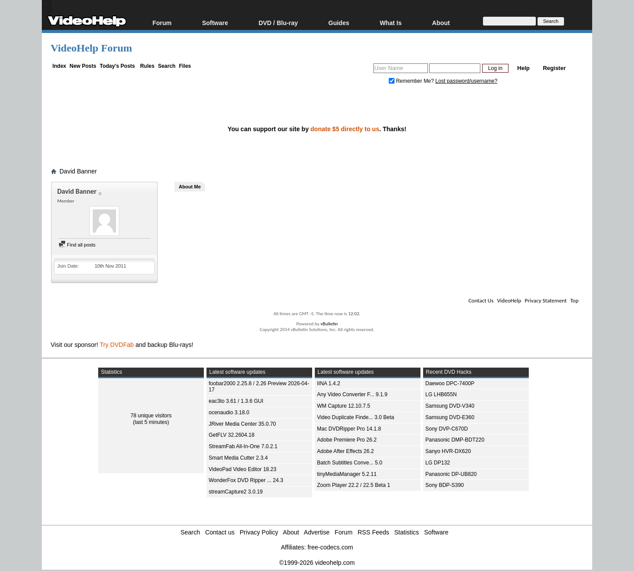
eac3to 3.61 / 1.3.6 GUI (236, 401)
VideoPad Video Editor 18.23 (242, 469)
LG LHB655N (441, 394)
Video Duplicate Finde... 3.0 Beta (355, 417)
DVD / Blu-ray (278, 22)
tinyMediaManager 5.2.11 (346, 474)
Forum (162, 22)
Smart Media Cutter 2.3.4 (238, 458)
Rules (147, 66)
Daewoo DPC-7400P (449, 383)
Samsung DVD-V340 (449, 406)
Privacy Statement (546, 300)
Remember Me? (412, 81)
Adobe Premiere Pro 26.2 (346, 440)
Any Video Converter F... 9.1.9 (352, 394)
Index (59, 66)
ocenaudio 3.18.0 (229, 412)
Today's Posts (117, 66)
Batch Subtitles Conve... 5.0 (349, 463)
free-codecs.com (330, 547)
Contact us (220, 532)
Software (215, 22)
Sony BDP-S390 (444, 485)
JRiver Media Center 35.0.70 (242, 424)
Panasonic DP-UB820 (451, 474)
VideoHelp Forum (91, 48)
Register (554, 68)
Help (523, 68)
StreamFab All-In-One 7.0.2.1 (243, 446)
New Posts (83, 66)
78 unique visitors (150, 416)
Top (574, 300)
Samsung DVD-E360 (449, 417)
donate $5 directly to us (344, 129)
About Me (190, 186)
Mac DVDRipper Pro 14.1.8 (349, 429)
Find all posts (77, 244)
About (441, 22)
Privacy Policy (259, 532)
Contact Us (481, 300)
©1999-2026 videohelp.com (316, 562)
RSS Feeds (373, 532)
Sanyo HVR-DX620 (448, 451)
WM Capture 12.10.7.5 (343, 406)
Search (167, 66)
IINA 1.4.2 (328, 383)
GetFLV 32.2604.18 (231, 435)
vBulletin (329, 324)
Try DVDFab (117, 344)
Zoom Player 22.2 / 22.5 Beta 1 (353, 485)
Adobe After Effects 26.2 (345, 451)
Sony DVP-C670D (446, 429)
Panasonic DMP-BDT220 (454, 440)
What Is (391, 22)
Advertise (316, 532)
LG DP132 (437, 463)
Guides (338, 22)
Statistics (406, 532)
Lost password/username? (466, 81)
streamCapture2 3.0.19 (236, 492)
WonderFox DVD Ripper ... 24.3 (246, 480)
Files (185, 66)
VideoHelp (509, 300)
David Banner (78, 171)
